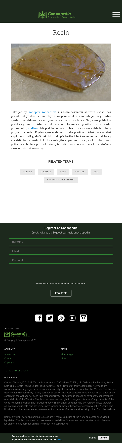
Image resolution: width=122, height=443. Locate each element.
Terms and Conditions (16, 370)
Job (6, 366)
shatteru (33, 128)
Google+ (61, 318)
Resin (63, 172)
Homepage (67, 354)
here (83, 283)
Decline (103, 437)
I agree (92, 437)
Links (64, 358)
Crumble (46, 172)
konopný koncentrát (42, 112)
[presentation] (61, 274)
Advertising (10, 354)
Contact (8, 358)
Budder (27, 172)
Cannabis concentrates (61, 180)
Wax (96, 172)
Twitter (50, 318)
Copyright (9, 362)
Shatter (80, 172)
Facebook (38, 318)
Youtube (72, 318)
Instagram (83, 318)
